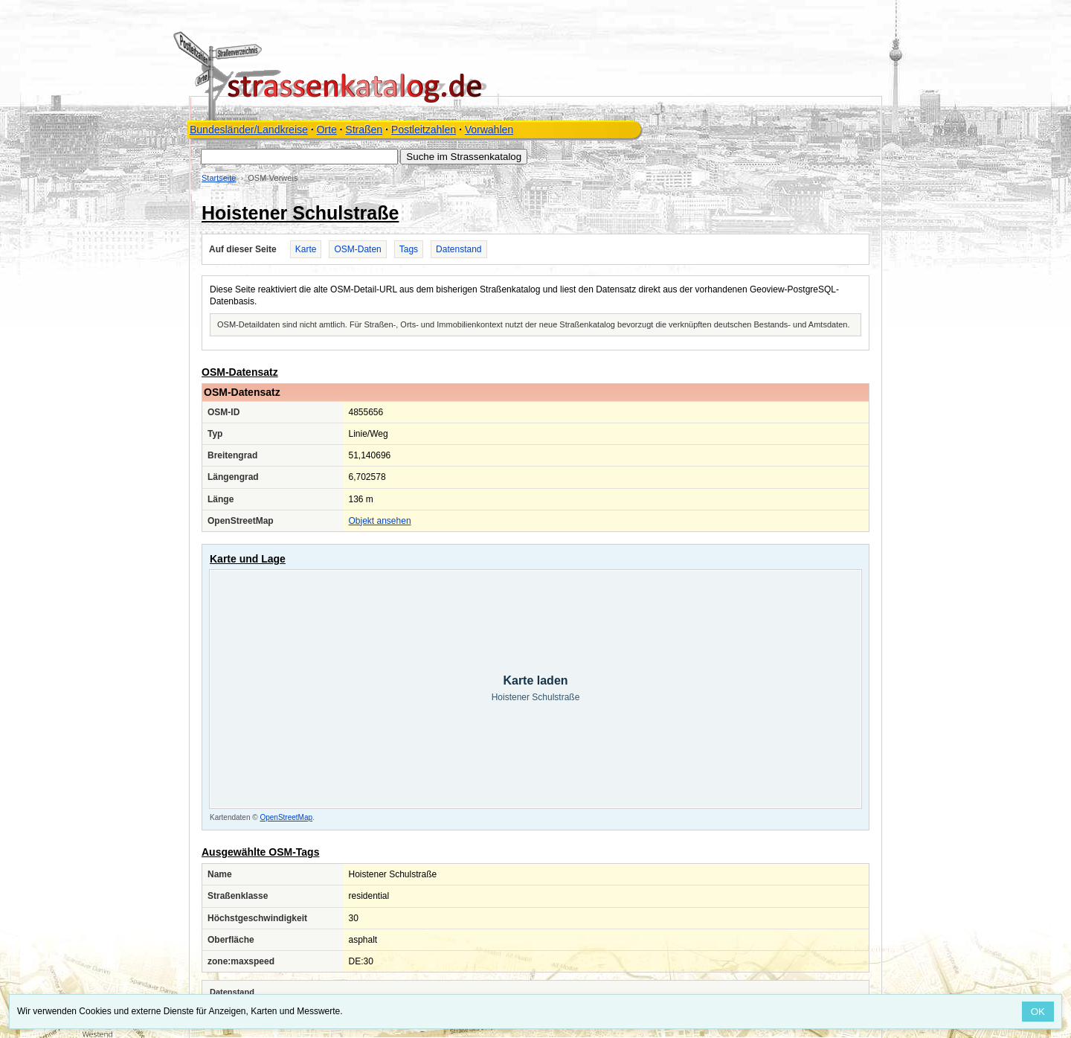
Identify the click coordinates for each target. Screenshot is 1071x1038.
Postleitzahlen (423, 129)
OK (1038, 1011)
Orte (326, 129)
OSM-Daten (357, 249)
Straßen (363, 129)
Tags (408, 249)
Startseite (219, 177)
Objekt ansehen (380, 521)
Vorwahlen (489, 129)
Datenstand (458, 249)
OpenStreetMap (286, 817)
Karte (306, 249)
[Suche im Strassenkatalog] (299, 156)
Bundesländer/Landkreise (249, 129)
